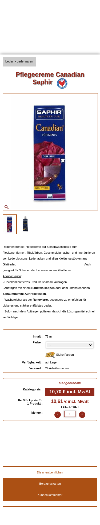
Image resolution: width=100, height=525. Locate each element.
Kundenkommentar (50, 494)
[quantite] (69, 414)
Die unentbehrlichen (50, 472)
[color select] (69, 345)
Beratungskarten (50, 483)
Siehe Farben (59, 355)
